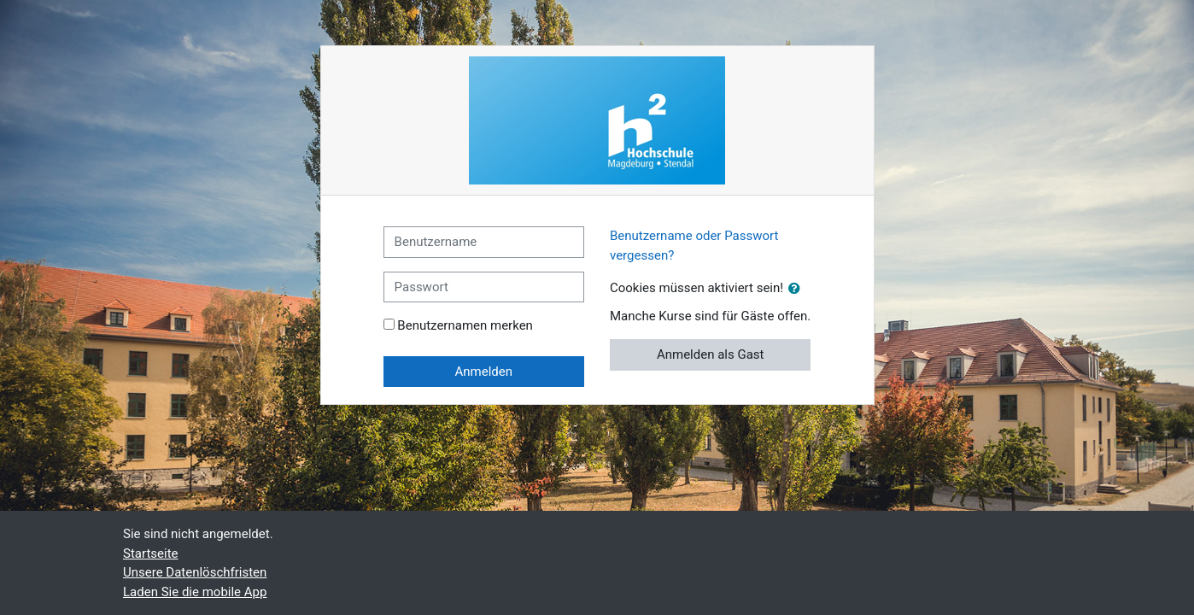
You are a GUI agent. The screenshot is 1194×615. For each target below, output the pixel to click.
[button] (798, 289)
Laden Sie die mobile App (194, 592)
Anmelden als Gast (710, 354)
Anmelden (484, 371)
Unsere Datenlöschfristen (194, 572)
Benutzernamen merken (465, 325)
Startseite (151, 553)
